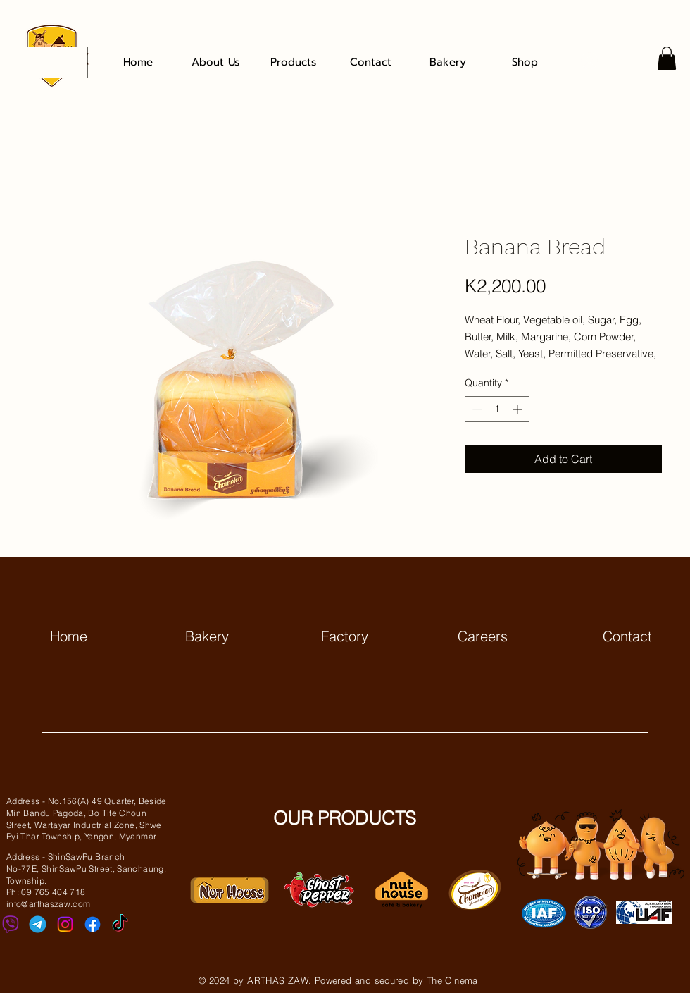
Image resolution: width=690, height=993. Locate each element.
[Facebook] (92, 924)
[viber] (10, 924)
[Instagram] (65, 924)
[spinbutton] (497, 409)
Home (68, 636)
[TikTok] (120, 924)
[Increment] (518, 409)
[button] (667, 58)
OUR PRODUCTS (344, 818)
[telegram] (37, 924)
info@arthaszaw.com (48, 904)
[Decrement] (475, 409)
